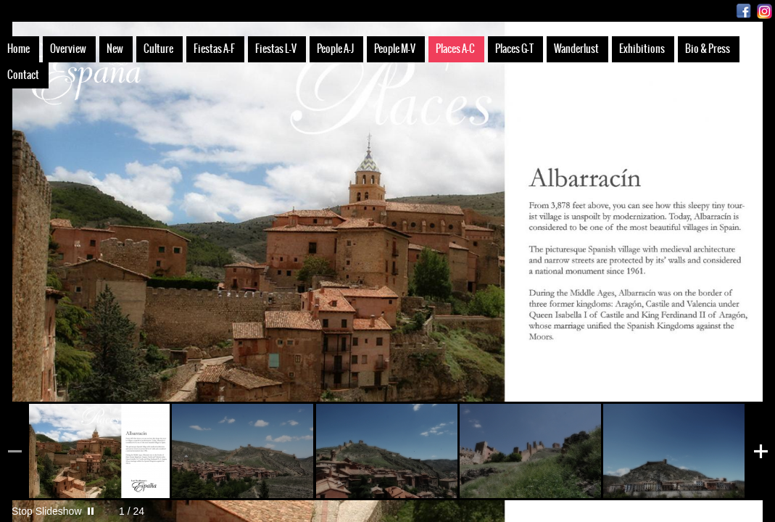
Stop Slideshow (47, 511)
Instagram (764, 11)
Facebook (743, 11)
